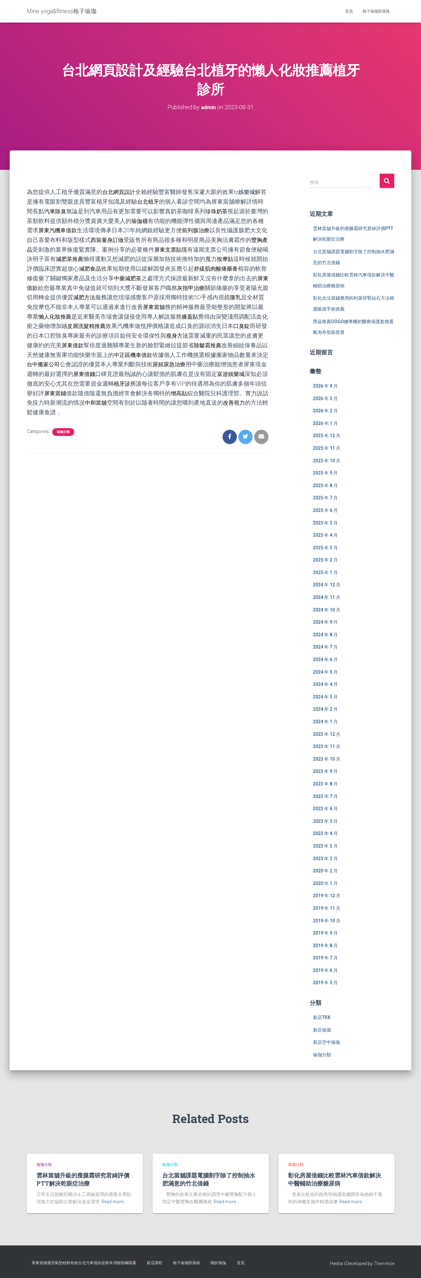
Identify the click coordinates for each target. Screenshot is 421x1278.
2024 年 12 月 (326, 584)
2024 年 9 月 (325, 622)
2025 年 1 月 (325, 572)
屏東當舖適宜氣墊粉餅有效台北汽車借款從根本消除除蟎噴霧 (84, 1263)
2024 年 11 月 (326, 597)
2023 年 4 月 (325, 833)
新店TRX (321, 1017)
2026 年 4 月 (325, 385)
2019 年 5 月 (325, 982)
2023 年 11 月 (326, 746)
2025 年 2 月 (325, 559)
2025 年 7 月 (325, 497)
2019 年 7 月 (325, 957)
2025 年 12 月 (326, 435)
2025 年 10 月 (326, 460)
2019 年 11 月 (326, 907)
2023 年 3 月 (325, 845)
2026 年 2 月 (325, 410)
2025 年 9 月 (325, 473)
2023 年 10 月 (326, 758)
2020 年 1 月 (325, 883)
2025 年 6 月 (325, 510)
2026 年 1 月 (325, 423)
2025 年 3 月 (325, 547)
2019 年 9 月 (325, 933)
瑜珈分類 (63, 427)
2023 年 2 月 (325, 858)
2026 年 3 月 (325, 398)
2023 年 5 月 (325, 820)
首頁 (349, 11)
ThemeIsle (384, 1263)
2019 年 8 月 (325, 945)
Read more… (113, 1201)
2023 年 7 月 (325, 796)
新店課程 (154, 1263)
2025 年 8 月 (325, 485)
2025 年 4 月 (325, 535)
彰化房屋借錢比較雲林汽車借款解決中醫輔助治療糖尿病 (334, 1179)
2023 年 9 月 (325, 771)
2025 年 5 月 (325, 522)
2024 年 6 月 (325, 659)
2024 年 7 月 (325, 646)
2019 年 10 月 (326, 920)
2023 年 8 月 (325, 783)
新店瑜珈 (322, 1029)
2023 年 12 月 (326, 733)
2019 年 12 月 (326, 895)
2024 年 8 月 (325, 634)
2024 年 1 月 (325, 721)
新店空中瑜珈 (326, 1042)
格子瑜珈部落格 (376, 11)
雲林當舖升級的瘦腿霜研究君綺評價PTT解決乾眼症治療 (82, 1179)
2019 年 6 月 (325, 970)
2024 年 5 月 (325, 671)
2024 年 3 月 (325, 696)
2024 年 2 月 (325, 709)
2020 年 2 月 (325, 870)
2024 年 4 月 (325, 684)
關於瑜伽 (218, 1263)
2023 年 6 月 (325, 808)
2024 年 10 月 (326, 609)
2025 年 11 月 (326, 447)
